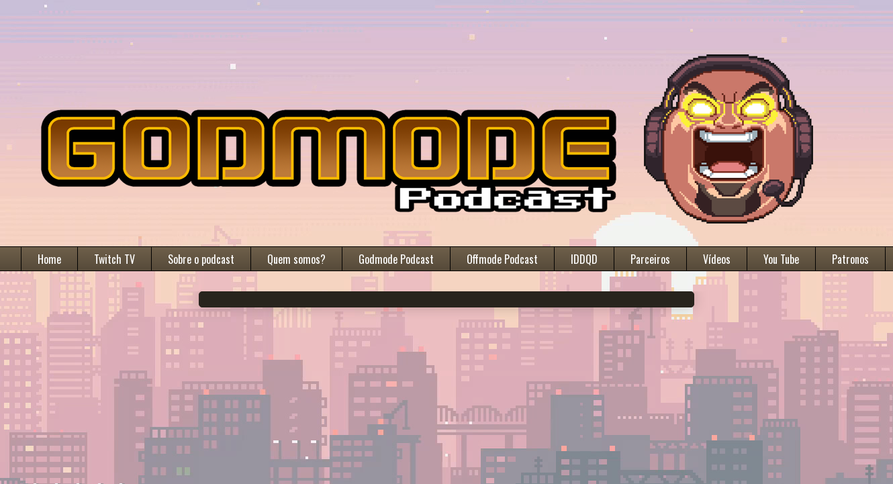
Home (49, 259)
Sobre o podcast (201, 259)
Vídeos (717, 259)
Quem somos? (296, 259)
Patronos (850, 259)
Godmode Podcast (396, 259)
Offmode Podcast (502, 259)
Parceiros (650, 259)
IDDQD (584, 259)
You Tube (781, 259)
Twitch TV (114, 259)
